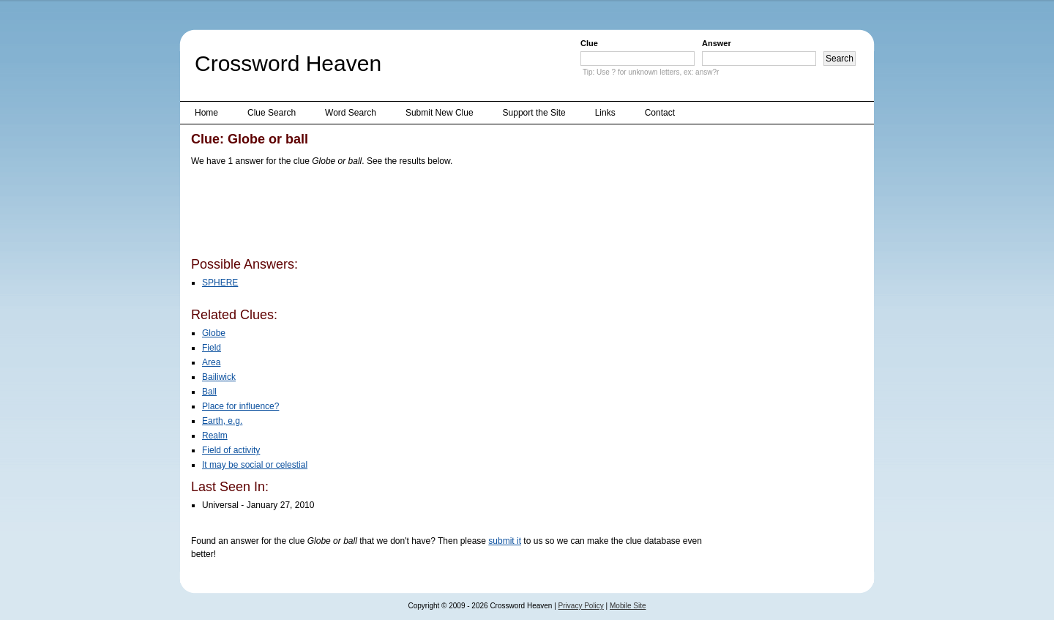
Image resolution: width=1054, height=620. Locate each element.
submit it (504, 541)
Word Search (350, 113)
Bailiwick (219, 377)
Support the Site (534, 113)
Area (211, 362)
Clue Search (271, 113)
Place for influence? (240, 406)
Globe (213, 333)
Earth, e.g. (222, 421)
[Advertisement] (457, 214)
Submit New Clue (439, 113)
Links (605, 113)
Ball (209, 391)
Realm (215, 435)
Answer (716, 43)
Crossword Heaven (288, 63)
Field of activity (231, 450)
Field (211, 348)
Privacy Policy (581, 606)
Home (206, 113)
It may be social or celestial (254, 465)
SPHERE (220, 282)
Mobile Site (628, 606)
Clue (589, 43)
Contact (660, 113)
